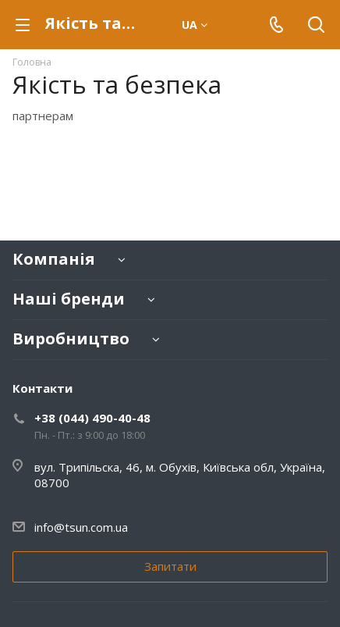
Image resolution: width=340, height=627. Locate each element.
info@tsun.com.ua (81, 527)
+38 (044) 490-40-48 (92, 418)
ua (194, 24)
